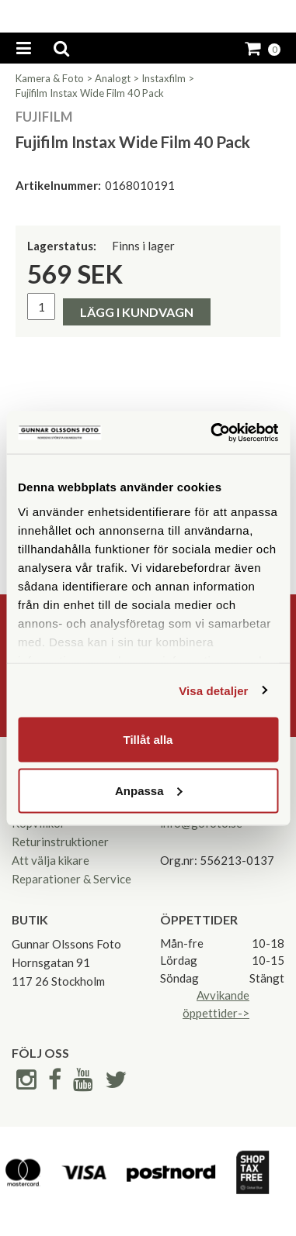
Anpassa (149, 790)
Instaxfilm (163, 78)
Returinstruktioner (60, 842)
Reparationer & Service (71, 879)
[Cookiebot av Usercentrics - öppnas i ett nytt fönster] (211, 432)
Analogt (113, 78)
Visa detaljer (213, 690)
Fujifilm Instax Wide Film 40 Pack (90, 93)
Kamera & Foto (50, 78)
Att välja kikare (50, 860)
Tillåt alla (148, 739)
